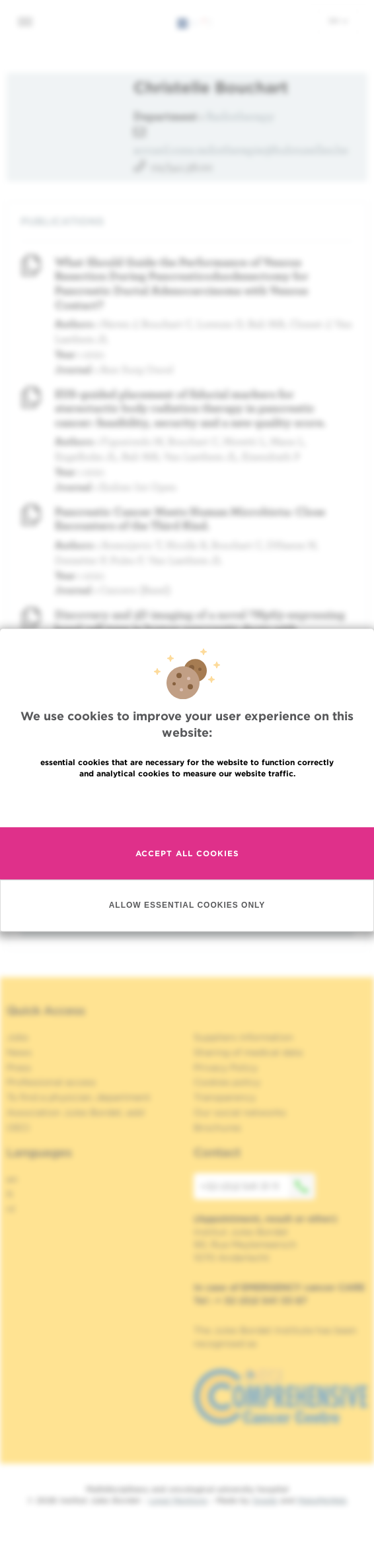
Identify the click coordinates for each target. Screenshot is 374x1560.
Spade (265, 1500)
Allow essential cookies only (187, 905)
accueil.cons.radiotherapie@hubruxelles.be (240, 149)
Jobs (17, 1037)
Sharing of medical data (248, 1052)
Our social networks (240, 1112)
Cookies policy (227, 1082)
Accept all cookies (187, 853)
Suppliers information (243, 1037)
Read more (187, 802)
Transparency (225, 1097)
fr (10, 1194)
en (338, 20)
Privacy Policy (226, 1067)
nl (11, 1209)
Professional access (51, 1082)
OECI (18, 1127)
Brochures (217, 1127)
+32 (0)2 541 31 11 (257, 1186)
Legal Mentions (178, 1500)
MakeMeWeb (322, 1500)
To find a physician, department (79, 1097)
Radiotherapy (240, 116)
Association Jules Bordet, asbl (76, 1112)
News (19, 1052)
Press (19, 1067)
